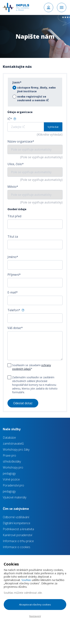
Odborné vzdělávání (16, 517)
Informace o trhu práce (18, 541)
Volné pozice (11, 479)
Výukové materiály (14, 497)
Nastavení (35, 616)
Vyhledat (53, 127)
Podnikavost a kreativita (18, 529)
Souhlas (26, 580)
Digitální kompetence (16, 523)
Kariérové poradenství (17, 535)
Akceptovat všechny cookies (35, 604)
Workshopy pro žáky (16, 449)
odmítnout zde (33, 592)
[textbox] (32, 224)
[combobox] (35, 224)
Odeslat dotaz (22, 403)
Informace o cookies (16, 547)
